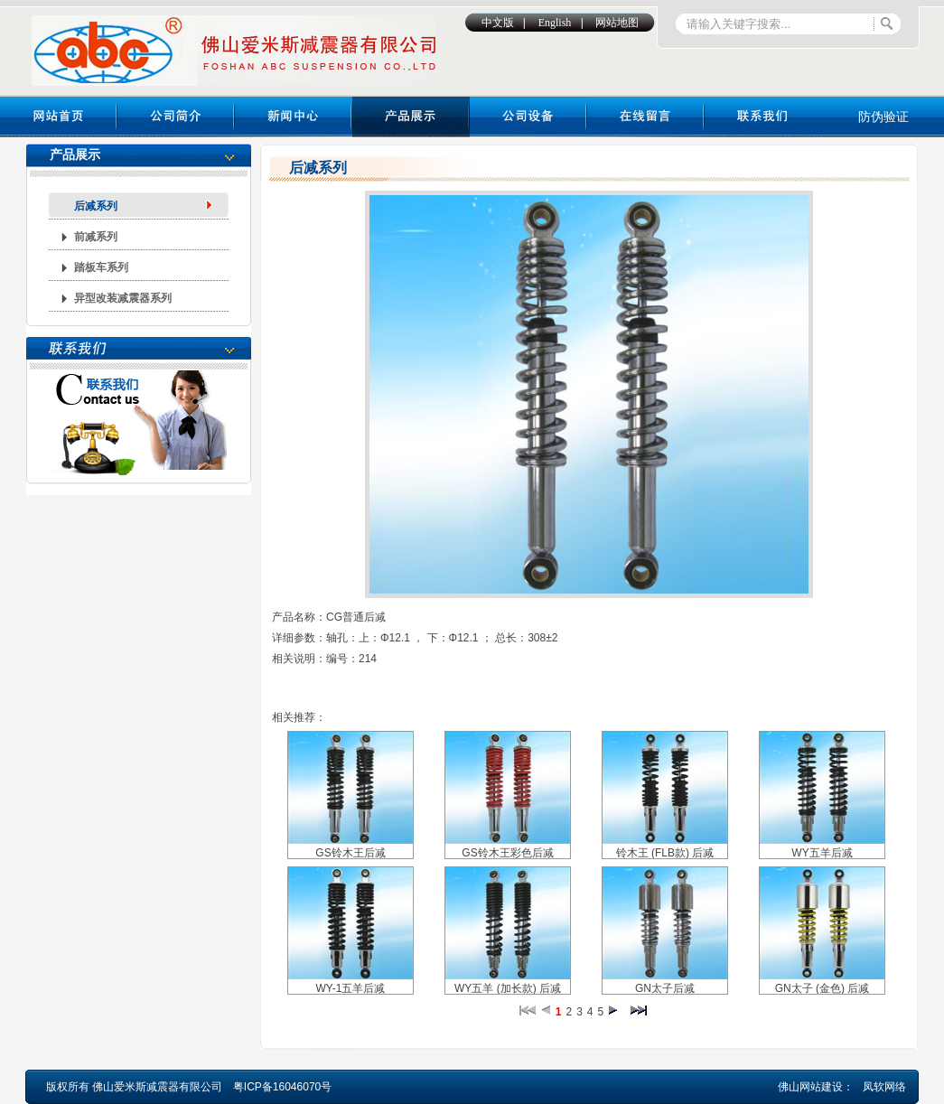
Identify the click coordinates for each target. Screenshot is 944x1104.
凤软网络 (884, 1087)
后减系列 (95, 206)
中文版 (497, 22)
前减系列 (95, 236)
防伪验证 (883, 116)
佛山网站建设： (816, 1087)
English (555, 22)
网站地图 (617, 22)
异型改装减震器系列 (123, 298)
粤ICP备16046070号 (282, 1087)
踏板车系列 (101, 267)
